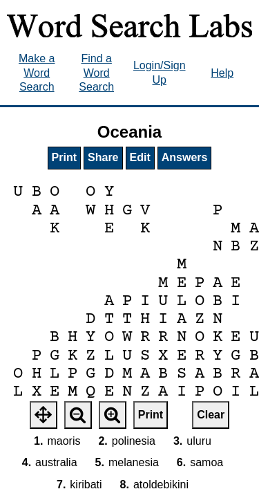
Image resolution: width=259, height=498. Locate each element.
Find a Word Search (96, 73)
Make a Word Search (37, 73)
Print (64, 157)
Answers (185, 157)
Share (103, 157)
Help (222, 73)
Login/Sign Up (159, 72)
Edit (140, 157)
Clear (210, 415)
